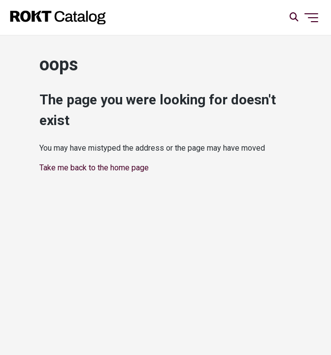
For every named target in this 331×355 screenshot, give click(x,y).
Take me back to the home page (94, 167)
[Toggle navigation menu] (311, 17)
